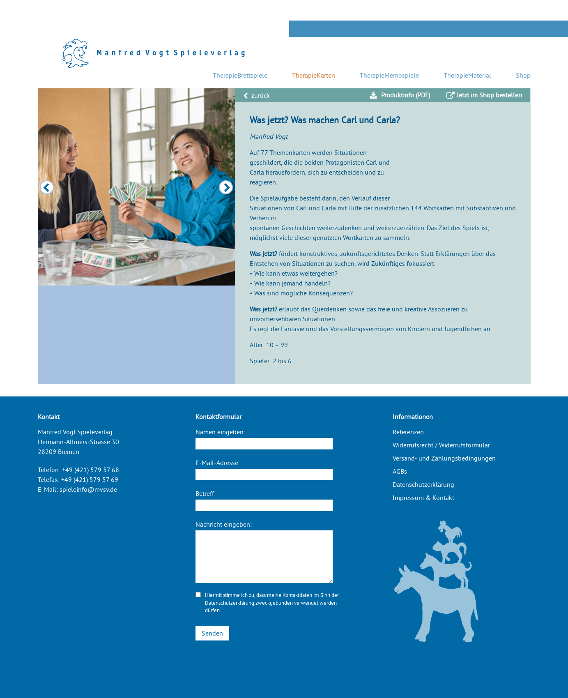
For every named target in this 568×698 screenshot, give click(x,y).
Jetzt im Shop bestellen (484, 95)
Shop (523, 75)
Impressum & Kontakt (423, 497)
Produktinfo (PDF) (400, 95)
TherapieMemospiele (389, 75)
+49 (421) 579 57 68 (90, 469)
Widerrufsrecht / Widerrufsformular (441, 445)
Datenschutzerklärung (229, 602)
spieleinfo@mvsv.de (88, 489)
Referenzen (408, 432)
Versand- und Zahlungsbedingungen (444, 458)
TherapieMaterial (467, 75)
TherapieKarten (313, 75)
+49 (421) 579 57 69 (89, 479)
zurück (256, 95)
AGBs (400, 471)
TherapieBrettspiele (240, 75)
